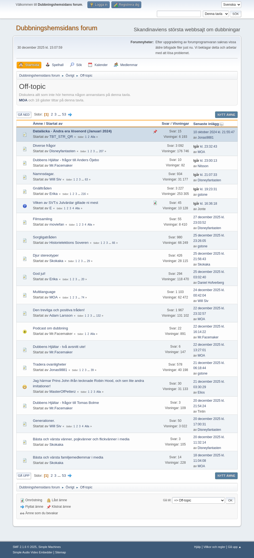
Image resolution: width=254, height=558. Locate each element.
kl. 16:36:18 (205, 203)
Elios (201, 392)
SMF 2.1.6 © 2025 (25, 546)
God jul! (39, 274)
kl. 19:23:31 (205, 189)
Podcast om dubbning (50, 328)
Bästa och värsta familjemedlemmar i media (68, 457)
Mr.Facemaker (60, 165)
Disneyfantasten (62, 151)
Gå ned (24, 114)
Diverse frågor (44, 146)
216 (83, 193)
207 (101, 151)
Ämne (38, 123)
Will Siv (55, 179)
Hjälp (197, 546)
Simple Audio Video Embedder (33, 552)
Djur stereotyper (46, 255)
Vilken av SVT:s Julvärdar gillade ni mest (65, 203)
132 (98, 315)
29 (88, 261)
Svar (166, 123)
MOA (23, 100)
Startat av (54, 123)
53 (64, 114)
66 (113, 242)
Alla (93, 136)
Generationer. (44, 421)
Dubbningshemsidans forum (56, 28)
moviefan (56, 224)
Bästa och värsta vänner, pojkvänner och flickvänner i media (81, 439)
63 (86, 179)
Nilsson (203, 166)
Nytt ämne (226, 114)
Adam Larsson (61, 315)
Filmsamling (42, 219)
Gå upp (23, 475)
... (60, 114)
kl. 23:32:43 (205, 146)
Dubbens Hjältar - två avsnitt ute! (59, 347)
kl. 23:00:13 (205, 161)
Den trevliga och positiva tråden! (59, 310)
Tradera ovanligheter (49, 364)
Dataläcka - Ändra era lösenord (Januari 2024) (72, 131)
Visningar (181, 123)
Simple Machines (49, 546)
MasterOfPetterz (62, 391)
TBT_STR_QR (61, 137)
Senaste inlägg (208, 124)
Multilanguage (44, 292)
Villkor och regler (214, 546)
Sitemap (60, 552)
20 (82, 279)
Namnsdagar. (43, 174)
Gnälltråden (42, 188)
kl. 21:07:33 (205, 175)
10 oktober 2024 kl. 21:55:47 (214, 132)
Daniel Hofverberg (211, 283)
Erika (53, 194)
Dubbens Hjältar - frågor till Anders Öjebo (66, 160)
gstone (202, 195)
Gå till (167, 500)
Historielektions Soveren (68, 243)
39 (92, 370)
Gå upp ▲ (234, 546)
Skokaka (56, 261)
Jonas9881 (206, 137)
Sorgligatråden (45, 237)
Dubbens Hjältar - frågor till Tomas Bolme (66, 403)
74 (82, 297)
